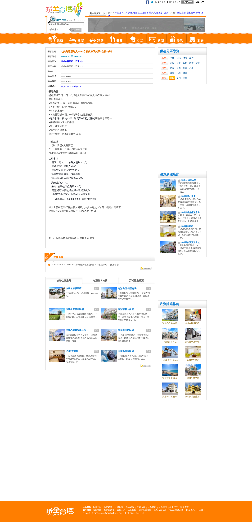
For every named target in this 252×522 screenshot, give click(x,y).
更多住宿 (146, 366)
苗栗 (172, 63)
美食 (116, 38)
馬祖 (185, 78)
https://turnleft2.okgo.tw (71, 86)
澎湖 (198, 12)
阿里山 (118, 12)
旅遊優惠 (162, 507)
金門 (178, 78)
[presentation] (64, 280)
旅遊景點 (97, 507)
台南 (178, 68)
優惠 (176, 38)
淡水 (160, 12)
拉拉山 (141, 12)
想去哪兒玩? (95, 13)
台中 (178, 63)
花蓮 (188, 12)
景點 (56, 38)
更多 (166, 12)
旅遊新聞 (152, 507)
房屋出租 (141, 507)
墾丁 (146, 12)
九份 (156, 12)
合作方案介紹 (160, 510)
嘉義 (172, 68)
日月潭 (124, 12)
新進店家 (184, 507)
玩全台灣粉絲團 (176, 510)
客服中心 (121, 510)
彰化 (185, 63)
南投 (191, 63)
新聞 (156, 38)
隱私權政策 (109, 510)
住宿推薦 (108, 507)
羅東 (151, 12)
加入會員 (161, 2)
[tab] (64, 280)
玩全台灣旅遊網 (64, 9)
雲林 (198, 63)
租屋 (136, 38)
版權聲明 (97, 510)
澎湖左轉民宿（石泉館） (72, 61)
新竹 (191, 58)
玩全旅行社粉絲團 (194, 510)
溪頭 (130, 12)
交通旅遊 (119, 507)
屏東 (191, 68)
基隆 (172, 58)
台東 (193, 12)
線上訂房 (173, 507)
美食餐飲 (130, 507)
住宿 (76, 38)
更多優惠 (147, 268)
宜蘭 (183, 12)
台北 (179, 12)
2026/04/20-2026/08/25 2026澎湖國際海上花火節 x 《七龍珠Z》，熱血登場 (85, 264)
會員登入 (176, 2)
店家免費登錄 (145, 510)
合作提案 (132, 510)
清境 (135, 12)
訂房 (196, 38)
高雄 (185, 68)
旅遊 (96, 38)
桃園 (185, 58)
